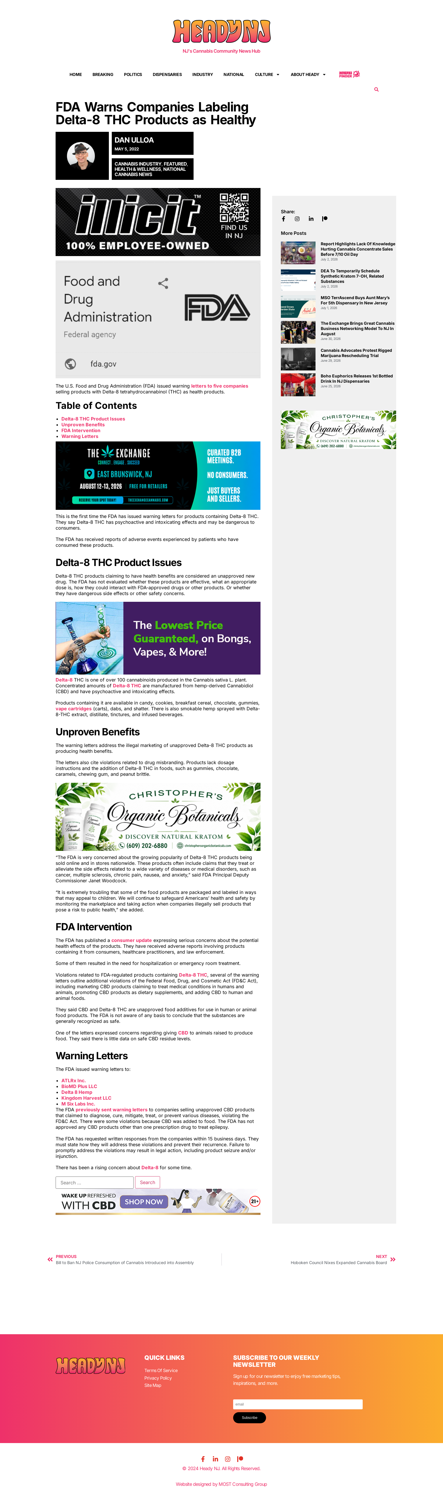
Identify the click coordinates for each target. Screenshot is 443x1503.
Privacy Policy (158, 1377)
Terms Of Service (161, 1371)
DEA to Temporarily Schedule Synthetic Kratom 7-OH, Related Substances (352, 276)
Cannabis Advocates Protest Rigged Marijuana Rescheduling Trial (356, 353)
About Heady (308, 74)
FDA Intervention (80, 430)
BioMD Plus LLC (79, 1086)
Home (76, 74)
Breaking (103, 74)
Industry (202, 74)
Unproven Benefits (83, 424)
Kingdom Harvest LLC (86, 1098)
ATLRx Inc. (73, 1080)
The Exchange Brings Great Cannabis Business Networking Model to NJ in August (358, 328)
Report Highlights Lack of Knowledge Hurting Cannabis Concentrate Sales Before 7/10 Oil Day (358, 249)
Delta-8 (64, 680)
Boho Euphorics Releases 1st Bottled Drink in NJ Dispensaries (357, 378)
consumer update (131, 940)
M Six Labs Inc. (78, 1104)
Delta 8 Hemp (76, 1092)
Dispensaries (167, 74)
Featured (175, 164)
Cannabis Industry (138, 164)
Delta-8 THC (127, 685)
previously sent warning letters (112, 1109)
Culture (267, 74)
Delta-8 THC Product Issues (93, 419)
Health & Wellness (138, 169)
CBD (183, 1033)
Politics (133, 74)
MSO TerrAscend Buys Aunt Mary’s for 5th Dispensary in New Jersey (355, 300)
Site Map (153, 1384)
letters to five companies (219, 386)
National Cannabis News (150, 171)
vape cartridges (74, 708)
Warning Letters (79, 436)
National (234, 74)
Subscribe (249, 1418)
